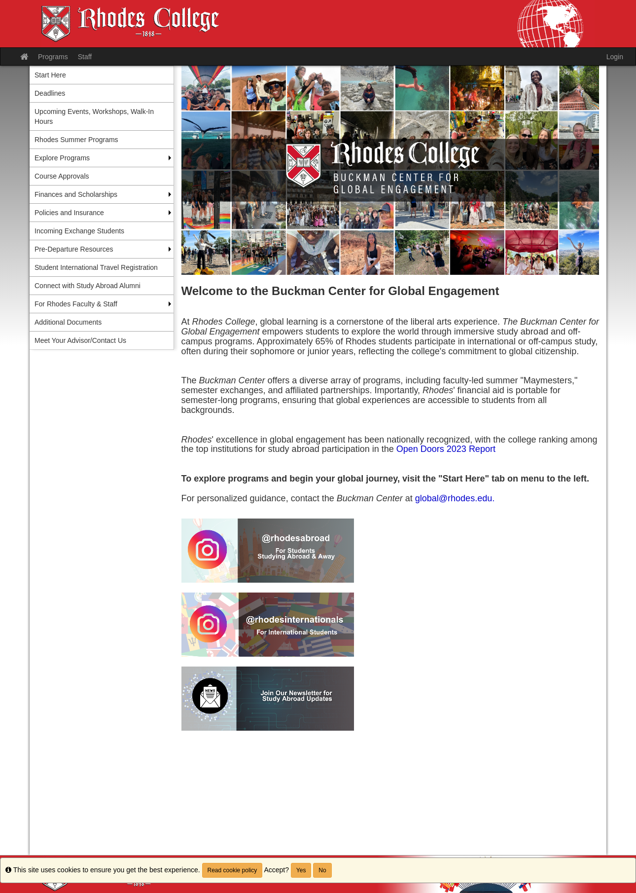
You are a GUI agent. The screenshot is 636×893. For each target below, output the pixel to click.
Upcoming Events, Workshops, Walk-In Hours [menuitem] (94, 116)
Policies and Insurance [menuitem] (69, 213)
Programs (53, 57)
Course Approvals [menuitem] (62, 176)
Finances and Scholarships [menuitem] (76, 194)
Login (614, 57)
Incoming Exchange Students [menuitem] (79, 231)
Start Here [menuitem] (50, 75)
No (322, 870)
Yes (301, 870)
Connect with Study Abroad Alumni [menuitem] (88, 286)
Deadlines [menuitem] (50, 93)
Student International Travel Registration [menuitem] (96, 267)
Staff (85, 57)
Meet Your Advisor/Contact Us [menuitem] (80, 340)
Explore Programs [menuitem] (62, 158)
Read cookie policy (232, 870)
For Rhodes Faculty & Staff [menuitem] (76, 304)
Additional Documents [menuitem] (68, 322)
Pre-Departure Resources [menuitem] (74, 249)
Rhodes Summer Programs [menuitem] (76, 140)
